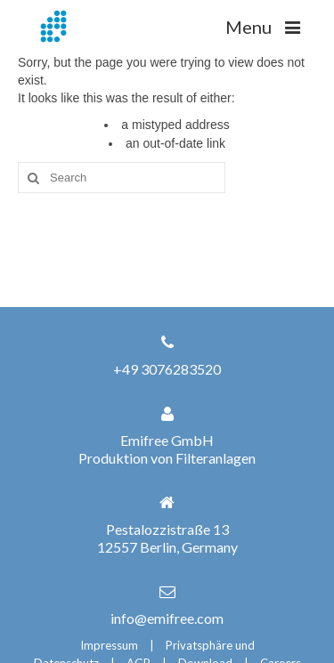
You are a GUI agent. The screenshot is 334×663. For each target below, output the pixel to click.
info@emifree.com (167, 618)
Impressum (109, 645)
